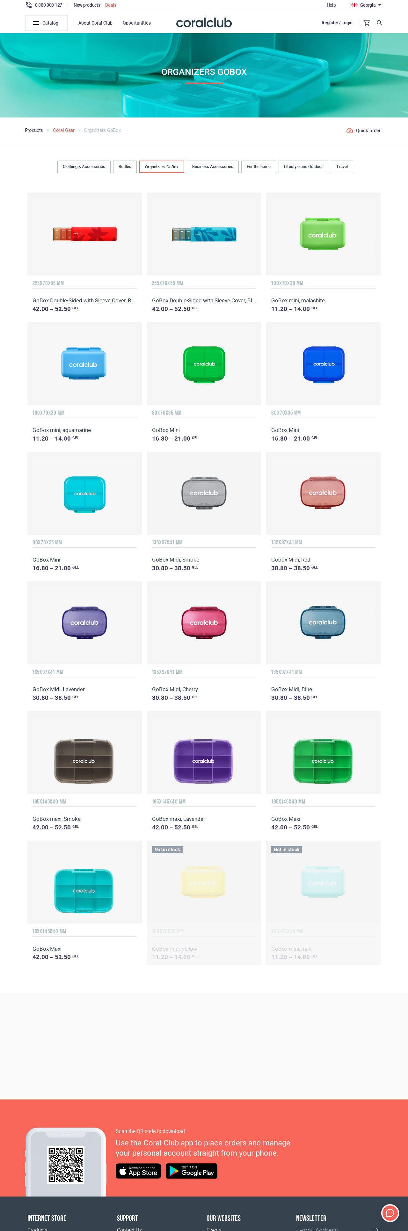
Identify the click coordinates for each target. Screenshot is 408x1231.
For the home (259, 167)
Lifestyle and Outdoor (303, 167)
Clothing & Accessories (84, 167)
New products (87, 5)
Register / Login (337, 22)
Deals (110, 5)
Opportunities (137, 23)
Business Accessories (212, 167)
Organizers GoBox (161, 168)
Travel (342, 167)
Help (331, 5)
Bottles (125, 167)
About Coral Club (95, 23)
